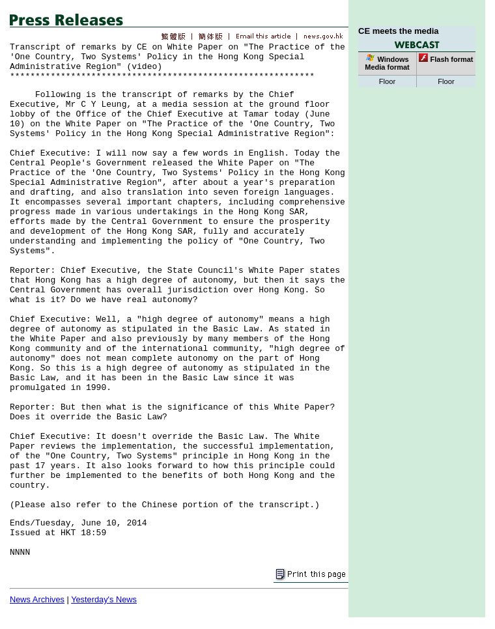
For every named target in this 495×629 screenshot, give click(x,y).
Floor (387, 81)
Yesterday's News (104, 599)
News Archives (37, 599)
